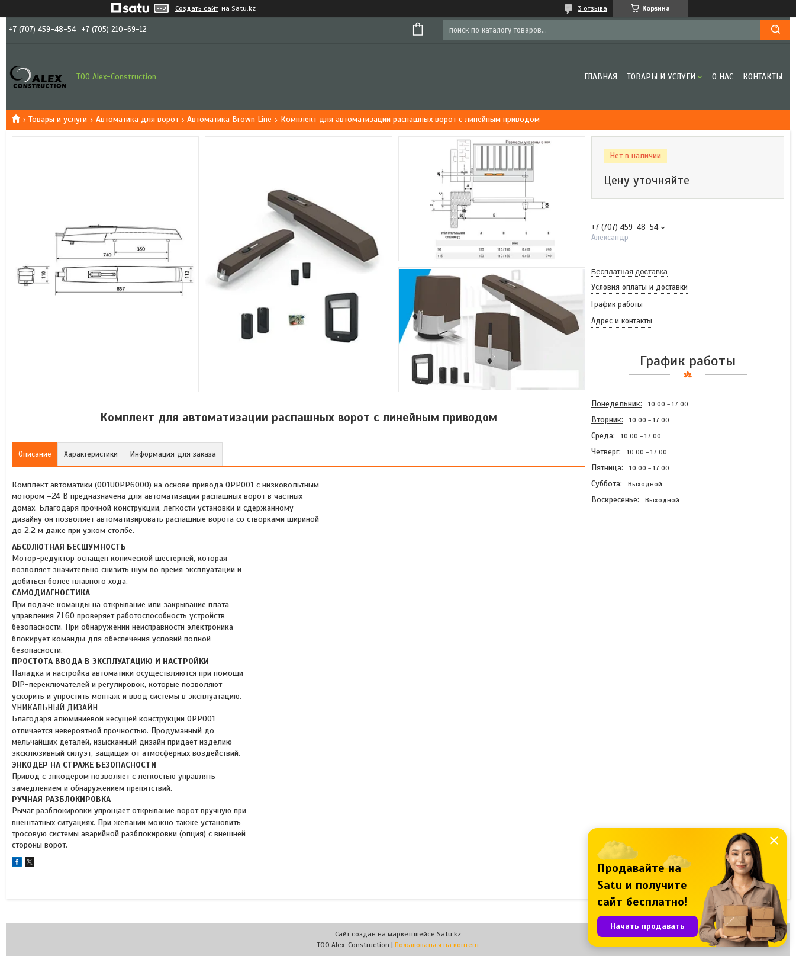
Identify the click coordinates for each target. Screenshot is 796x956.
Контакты (762, 77)
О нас (722, 77)
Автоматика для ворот (137, 119)
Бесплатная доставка (629, 271)
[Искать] (775, 30)
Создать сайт (196, 8)
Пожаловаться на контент (437, 945)
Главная (600, 77)
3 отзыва (592, 8)
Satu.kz (449, 934)
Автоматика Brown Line (229, 119)
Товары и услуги (661, 77)
